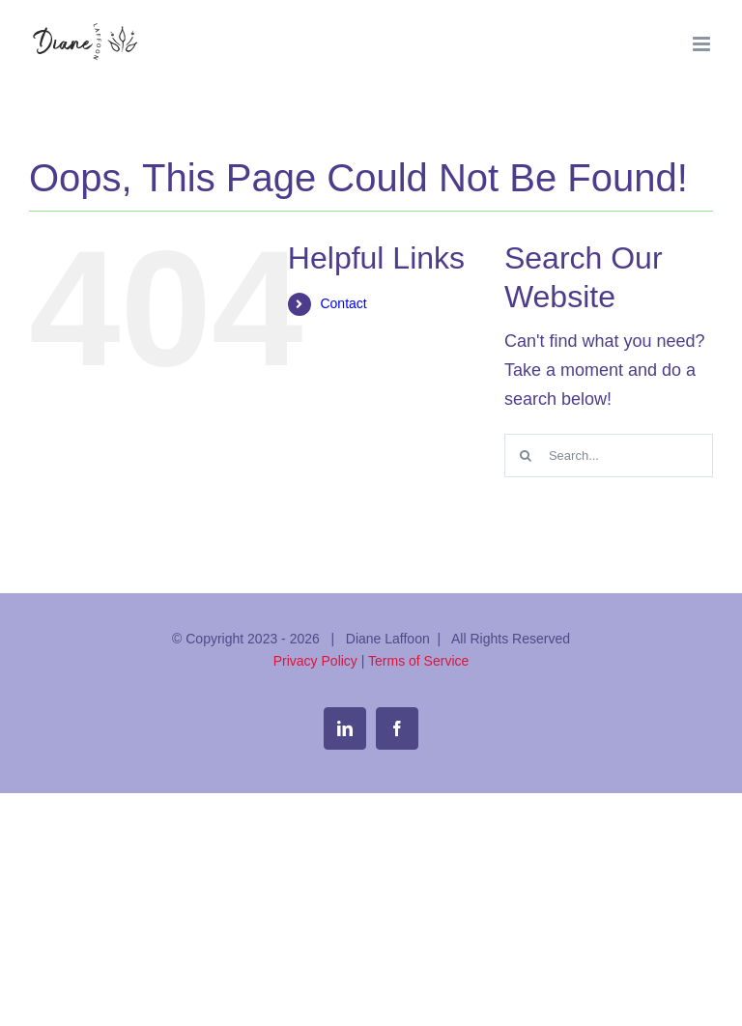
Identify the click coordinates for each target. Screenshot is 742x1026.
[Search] (526, 455)
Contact (343, 303)
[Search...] (608, 455)
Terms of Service (418, 661)
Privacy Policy (315, 661)
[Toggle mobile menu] (703, 44)
